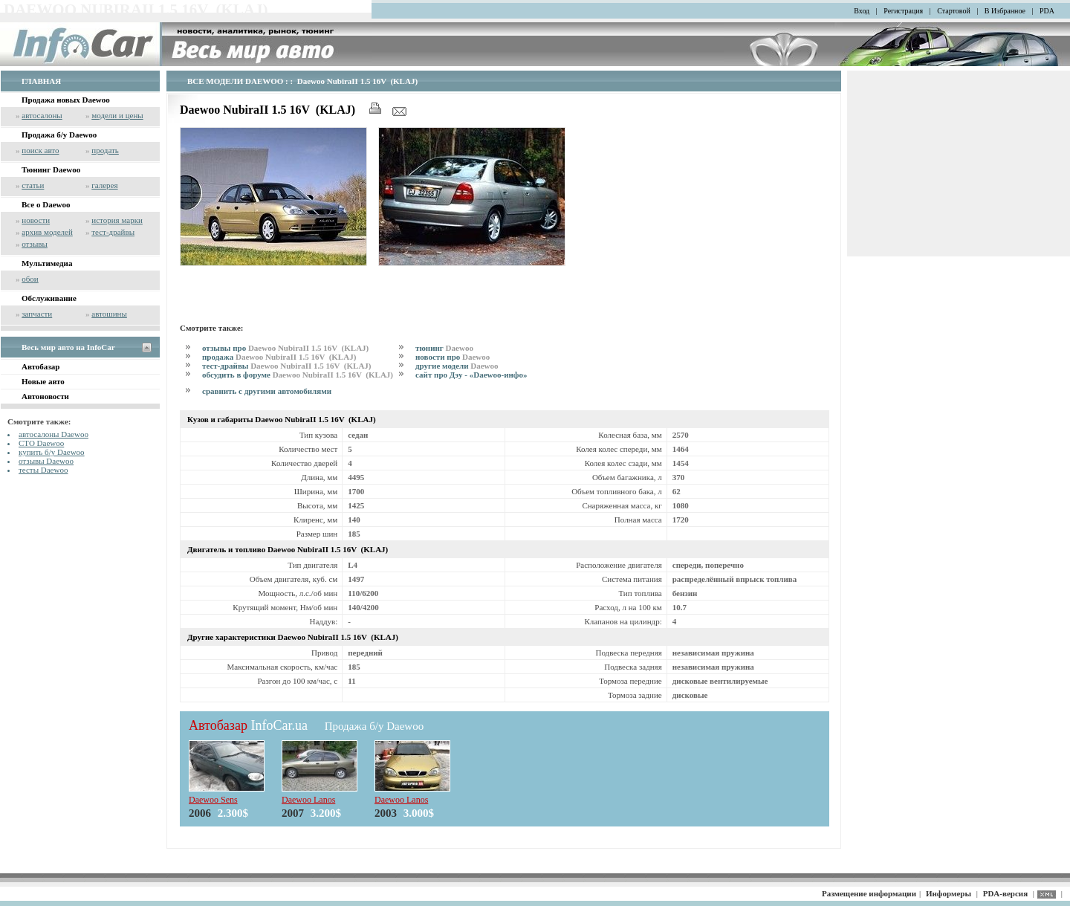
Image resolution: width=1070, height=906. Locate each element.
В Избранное (1005, 11)
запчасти (37, 313)
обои (30, 278)
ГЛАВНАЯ (41, 81)
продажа (279, 356)
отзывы (35, 243)
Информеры (948, 893)
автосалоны (42, 115)
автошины (109, 313)
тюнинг (444, 347)
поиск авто (40, 150)
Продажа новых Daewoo (66, 99)
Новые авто (43, 381)
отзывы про (285, 347)
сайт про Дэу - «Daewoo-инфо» (471, 374)
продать (105, 150)
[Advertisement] (354, 292)
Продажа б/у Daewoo (59, 134)
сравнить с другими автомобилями (266, 390)
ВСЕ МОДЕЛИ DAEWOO (235, 81)
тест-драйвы (112, 231)
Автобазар (40, 366)
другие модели (457, 365)
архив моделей (47, 231)
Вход (861, 11)
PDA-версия (1005, 893)
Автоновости (45, 396)
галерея (104, 185)
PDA (1047, 11)
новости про (452, 356)
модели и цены (117, 115)
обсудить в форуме (297, 374)
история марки (117, 220)
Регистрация (903, 11)
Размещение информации (869, 893)
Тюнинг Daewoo (51, 169)
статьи (33, 185)
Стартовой (953, 11)
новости (36, 220)
